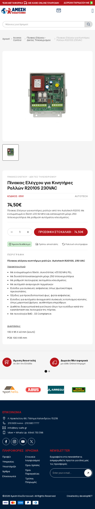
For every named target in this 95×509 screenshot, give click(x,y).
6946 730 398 (35, 432)
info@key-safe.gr (17, 428)
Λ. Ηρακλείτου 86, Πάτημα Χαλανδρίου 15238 (33, 418)
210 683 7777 (32, 423)
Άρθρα (6, 471)
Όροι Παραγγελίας (32, 472)
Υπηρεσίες (8, 461)
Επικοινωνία (9, 476)
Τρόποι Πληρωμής (31, 480)
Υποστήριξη (9, 466)
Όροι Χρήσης (32, 465)
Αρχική (6, 39)
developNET (86, 495)
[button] (46, 371)
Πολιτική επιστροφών (75, 244)
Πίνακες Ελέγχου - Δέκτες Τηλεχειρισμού (39, 38)
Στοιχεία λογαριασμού (32, 458)
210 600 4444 (15, 423)
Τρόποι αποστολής (47, 244)
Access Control (17, 38)
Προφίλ (6, 456)
